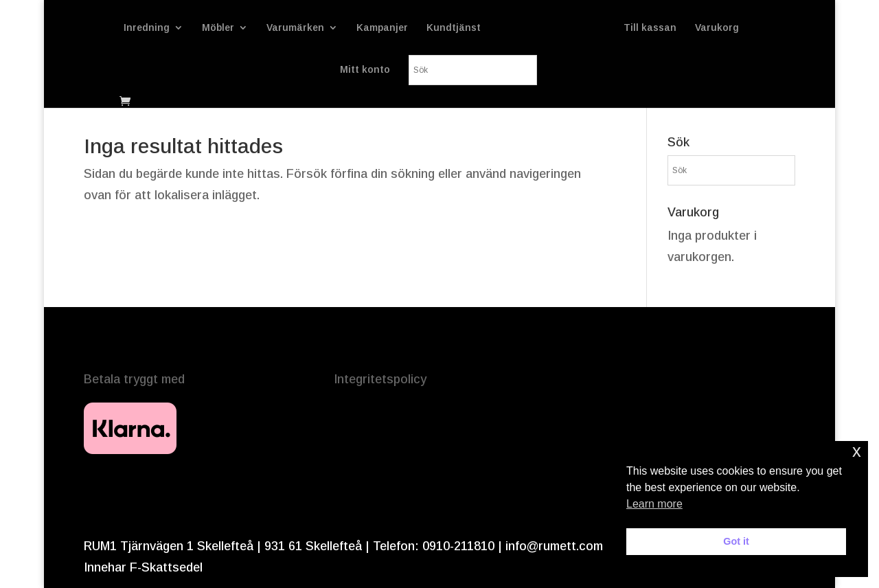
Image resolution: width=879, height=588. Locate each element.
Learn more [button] (654, 504)
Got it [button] (736, 541)
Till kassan (650, 28)
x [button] (856, 450)
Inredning (147, 28)
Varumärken (295, 28)
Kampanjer (382, 28)
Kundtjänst (453, 28)
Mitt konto (365, 70)
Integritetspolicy (380, 379)
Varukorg (717, 28)
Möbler (218, 28)
